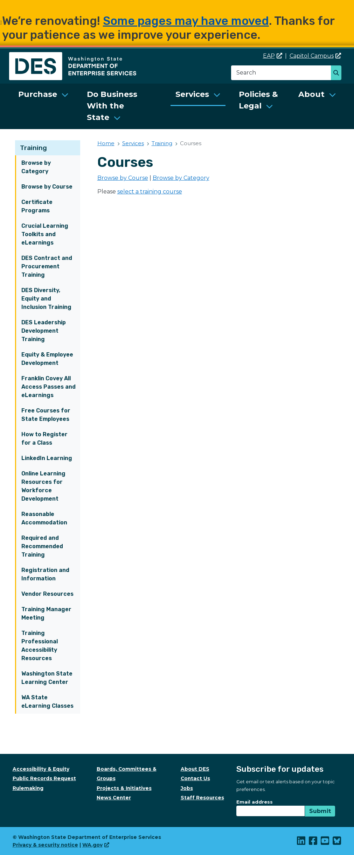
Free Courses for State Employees (45, 414)
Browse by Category (36, 167)
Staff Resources (202, 797)
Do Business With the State (112, 106)
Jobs (187, 788)
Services (192, 94)
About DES (195, 769)
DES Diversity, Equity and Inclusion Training (46, 298)
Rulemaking (28, 788)
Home (105, 143)
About (311, 94)
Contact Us (195, 778)
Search (338, 73)
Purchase (37, 94)
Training (33, 148)
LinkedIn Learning (46, 458)
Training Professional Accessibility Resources (39, 646)
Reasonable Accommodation (44, 518)
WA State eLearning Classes (47, 701)
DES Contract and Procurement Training (46, 266)
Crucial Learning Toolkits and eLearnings (44, 234)
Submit (320, 811)
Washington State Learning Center (46, 677)
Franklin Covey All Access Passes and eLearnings (48, 386)
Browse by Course (46, 186)
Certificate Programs (37, 206)
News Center (114, 797)
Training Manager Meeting (46, 613)
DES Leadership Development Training (43, 330)
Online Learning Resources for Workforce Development (43, 486)
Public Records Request (44, 778)
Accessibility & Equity (41, 769)
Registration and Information (45, 574)
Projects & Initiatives (124, 788)
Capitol (315, 55)
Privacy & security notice (45, 845)
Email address (254, 802)
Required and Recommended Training (42, 546)
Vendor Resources (47, 594)
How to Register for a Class (44, 438)
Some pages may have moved (186, 21)
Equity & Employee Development (47, 358)
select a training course (149, 191)
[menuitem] (43, 106)
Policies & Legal (258, 100)
